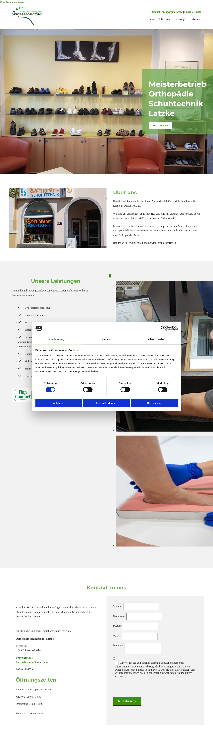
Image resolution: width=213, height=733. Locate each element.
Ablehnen (58, 403)
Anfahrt (196, 19)
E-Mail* (117, 626)
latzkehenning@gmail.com (167, 11)
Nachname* (119, 616)
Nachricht (118, 645)
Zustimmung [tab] (56, 339)
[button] (160, 125)
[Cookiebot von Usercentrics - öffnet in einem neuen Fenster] (163, 328)
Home (150, 19)
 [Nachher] (110, 275)
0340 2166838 (193, 11)
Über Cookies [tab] (156, 339)
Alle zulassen (154, 403)
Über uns (164, 19)
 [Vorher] (109, 275)
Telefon (117, 636)
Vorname (118, 606)
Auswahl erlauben (106, 403)
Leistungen (181, 19)
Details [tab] (106, 339)
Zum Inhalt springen (12, 2)
